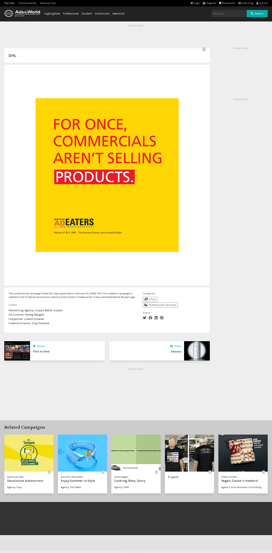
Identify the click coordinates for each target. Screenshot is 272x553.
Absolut (176, 351)
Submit (262, 3)
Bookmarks (227, 3)
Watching (245, 3)
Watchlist (118, 13)
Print (150, 299)
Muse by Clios (48, 3)
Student (87, 13)
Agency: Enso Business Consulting (241, 487)
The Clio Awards (27, 3)
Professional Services (160, 305)
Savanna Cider (15, 476)
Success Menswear (72, 476)
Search (257, 13)
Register (209, 3)
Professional (71, 13)
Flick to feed (41, 351)
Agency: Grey (14, 487)
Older (175, 346)
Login (195, 3)
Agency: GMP (121, 487)
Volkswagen (121, 476)
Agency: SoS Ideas (71, 487)
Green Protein (229, 476)
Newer (39, 346)
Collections (102, 13)
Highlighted (52, 13)
